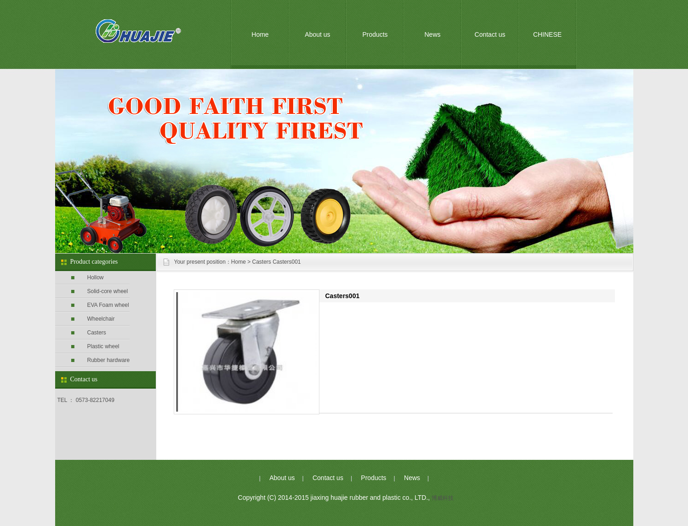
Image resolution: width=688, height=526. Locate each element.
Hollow (95, 277)
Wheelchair (101, 319)
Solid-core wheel (107, 291)
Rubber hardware (108, 360)
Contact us (490, 34)
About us (317, 34)
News (432, 34)
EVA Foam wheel (108, 305)
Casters (96, 332)
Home (259, 34)
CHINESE (547, 34)
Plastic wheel (103, 346)
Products (374, 34)
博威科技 (443, 498)
